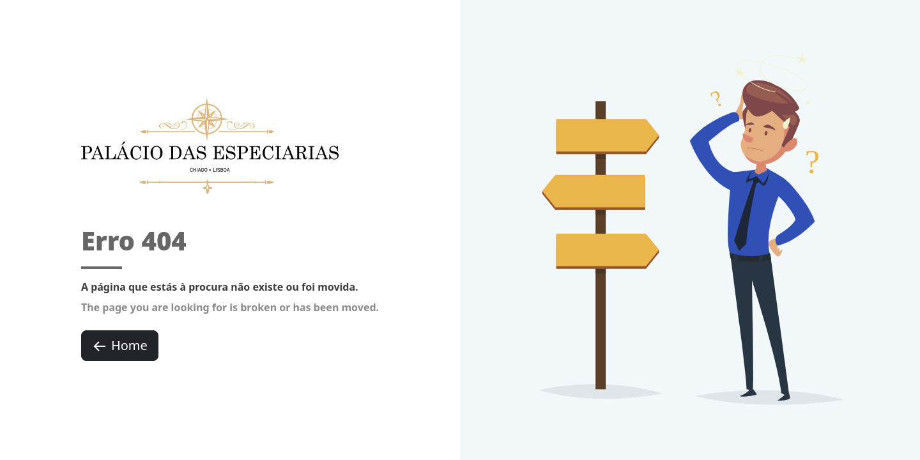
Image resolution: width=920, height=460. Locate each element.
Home (120, 345)
